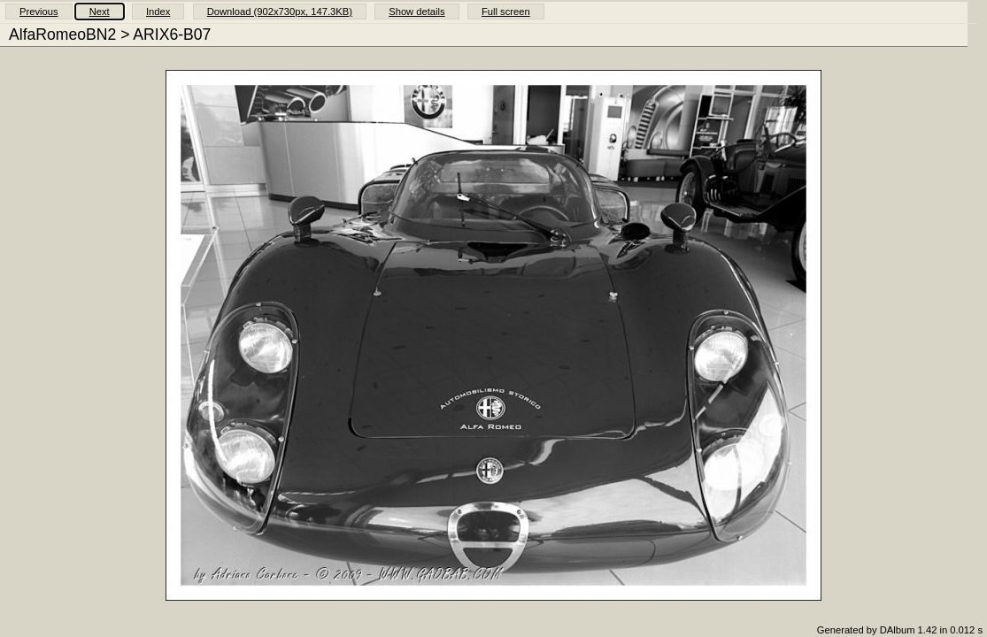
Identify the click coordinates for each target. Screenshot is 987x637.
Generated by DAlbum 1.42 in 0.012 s (900, 630)
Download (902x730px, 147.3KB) (279, 11)
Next (99, 11)
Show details (416, 11)
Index (158, 11)
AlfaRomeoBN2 (62, 34)
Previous (38, 11)
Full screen (506, 11)
